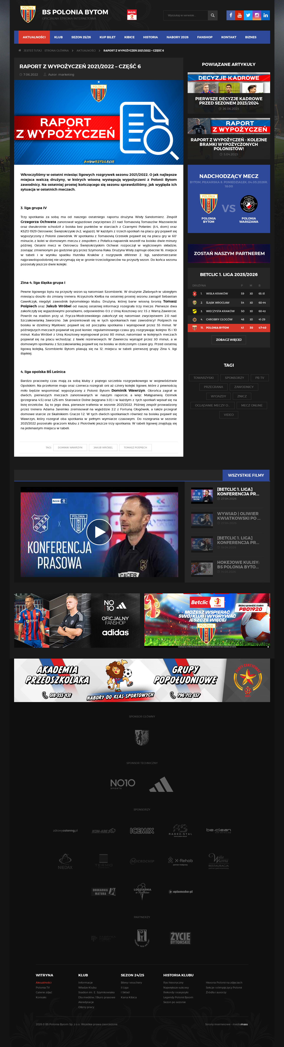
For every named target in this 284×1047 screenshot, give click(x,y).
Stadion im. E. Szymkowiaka (96, 992)
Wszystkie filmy (247, 475)
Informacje (85, 982)
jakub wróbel (103, 447)
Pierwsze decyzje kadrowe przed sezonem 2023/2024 (229, 101)
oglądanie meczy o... (212, 405)
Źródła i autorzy (216, 992)
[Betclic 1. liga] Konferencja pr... (227, 494)
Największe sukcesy (176, 987)
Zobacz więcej (228, 340)
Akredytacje (86, 1002)
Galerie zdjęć (44, 992)
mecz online (252, 405)
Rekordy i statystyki (175, 992)
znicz (242, 396)
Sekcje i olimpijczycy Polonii (224, 987)
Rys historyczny (173, 982)
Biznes (250, 37)
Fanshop (205, 37)
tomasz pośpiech (135, 447)
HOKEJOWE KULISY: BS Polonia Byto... (227, 567)
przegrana (213, 387)
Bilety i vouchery (131, 982)
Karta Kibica (129, 997)
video (229, 415)
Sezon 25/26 (81, 37)
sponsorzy (234, 378)
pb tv (259, 378)
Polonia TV (43, 987)
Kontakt (228, 37)
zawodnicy (244, 387)
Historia (150, 37)
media (240, 1024)
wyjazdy (218, 396)
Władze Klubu (87, 987)
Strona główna (56, 50)
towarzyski (204, 378)
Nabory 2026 (178, 37)
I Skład (125, 992)
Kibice (129, 37)
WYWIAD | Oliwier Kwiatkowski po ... (227, 518)
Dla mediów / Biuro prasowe (96, 997)
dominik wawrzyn (70, 447)
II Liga (124, 987)
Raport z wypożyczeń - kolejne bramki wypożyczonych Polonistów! (228, 145)
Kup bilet (108, 37)
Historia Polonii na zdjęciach (224, 982)
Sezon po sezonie (174, 1002)
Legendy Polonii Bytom (178, 997)
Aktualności (34, 37)
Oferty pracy (86, 1007)
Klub (58, 37)
